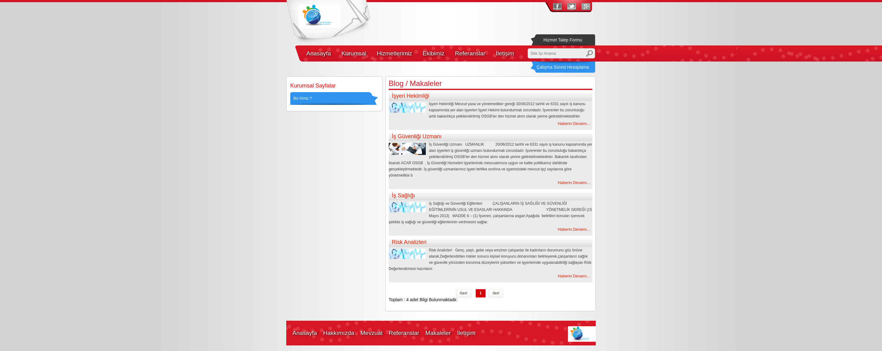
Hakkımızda (338, 333)
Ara (589, 53)
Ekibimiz (433, 53)
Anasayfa (318, 53)
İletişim (505, 53)
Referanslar (470, 53)
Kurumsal (353, 53)
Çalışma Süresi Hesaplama (563, 67)
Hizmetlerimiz (394, 53)
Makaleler (438, 333)
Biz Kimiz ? (302, 98)
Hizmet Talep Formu (562, 39)
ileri (496, 293)
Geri (463, 293)
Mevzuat (372, 333)
